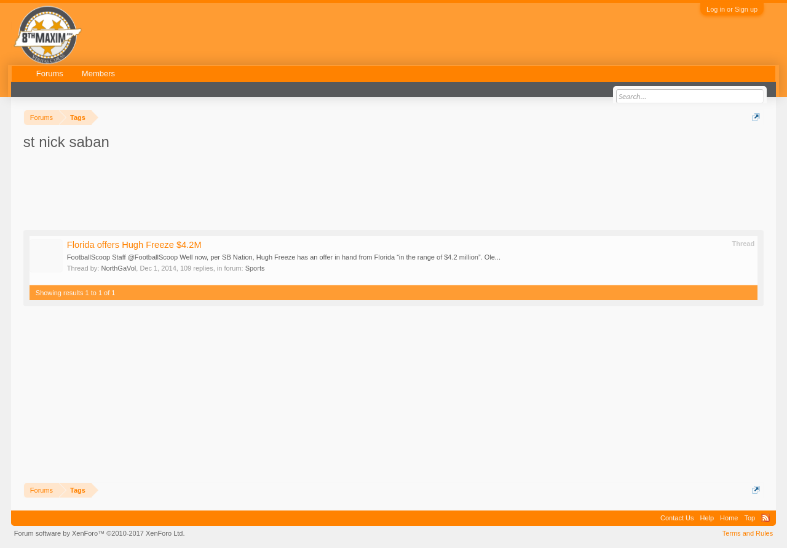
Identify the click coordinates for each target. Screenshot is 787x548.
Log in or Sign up (731, 9)
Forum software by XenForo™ (99, 533)
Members (98, 73)
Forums (49, 73)
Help (707, 518)
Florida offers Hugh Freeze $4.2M (134, 245)
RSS (765, 518)
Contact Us (677, 518)
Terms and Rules (747, 533)
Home (729, 518)
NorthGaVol (118, 268)
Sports (255, 268)
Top (749, 518)
